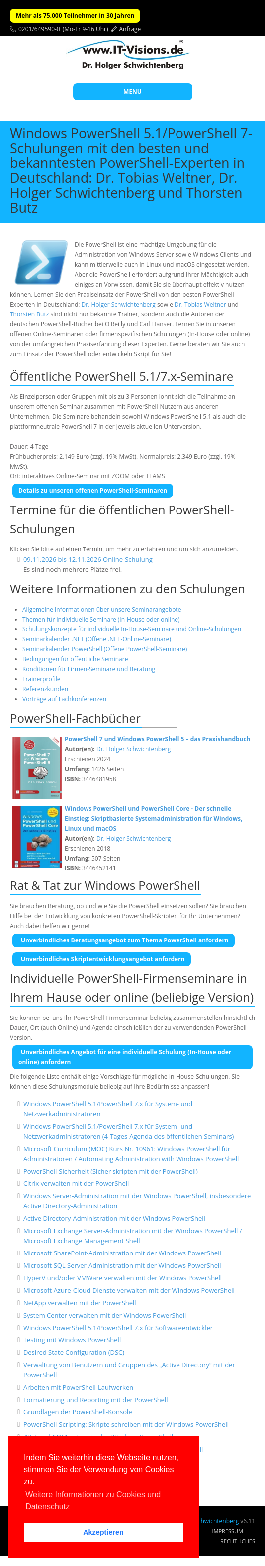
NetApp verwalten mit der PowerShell (79, 1302)
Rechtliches (237, 1541)
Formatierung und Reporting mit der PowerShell (95, 1399)
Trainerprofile (41, 679)
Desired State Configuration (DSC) (73, 1352)
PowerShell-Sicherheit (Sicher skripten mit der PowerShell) (110, 1171)
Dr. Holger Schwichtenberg (119, 304)
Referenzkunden (45, 689)
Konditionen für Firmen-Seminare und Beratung (88, 669)
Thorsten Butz (29, 314)
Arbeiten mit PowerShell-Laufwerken (78, 1387)
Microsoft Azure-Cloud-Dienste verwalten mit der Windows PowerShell (129, 1290)
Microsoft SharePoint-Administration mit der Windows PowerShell (122, 1253)
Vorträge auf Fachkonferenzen (64, 699)
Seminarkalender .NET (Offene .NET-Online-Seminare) (96, 639)
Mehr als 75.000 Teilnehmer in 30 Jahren (75, 15)
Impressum (227, 1531)
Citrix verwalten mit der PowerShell (76, 1183)
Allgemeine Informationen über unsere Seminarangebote (101, 609)
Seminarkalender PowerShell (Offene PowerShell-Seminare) (104, 649)
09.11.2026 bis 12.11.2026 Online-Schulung (88, 559)
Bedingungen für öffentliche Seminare (75, 659)
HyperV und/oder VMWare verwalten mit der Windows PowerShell (122, 1277)
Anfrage (130, 29)
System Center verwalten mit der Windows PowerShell (104, 1315)
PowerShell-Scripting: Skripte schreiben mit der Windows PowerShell (126, 1424)
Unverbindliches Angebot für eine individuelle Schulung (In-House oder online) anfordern (124, 1057)
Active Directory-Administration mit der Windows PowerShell (114, 1218)
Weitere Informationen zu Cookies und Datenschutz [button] (93, 1500)
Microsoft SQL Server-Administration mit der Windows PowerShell (122, 1265)
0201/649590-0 (39, 29)
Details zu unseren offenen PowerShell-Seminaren (92, 490)
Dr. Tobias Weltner (200, 304)
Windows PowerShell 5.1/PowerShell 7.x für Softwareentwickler (118, 1327)
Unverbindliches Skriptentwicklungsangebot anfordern (103, 959)
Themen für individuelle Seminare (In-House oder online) (101, 619)
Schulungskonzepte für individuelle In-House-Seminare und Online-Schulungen (131, 629)
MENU (132, 91)
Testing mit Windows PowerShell (72, 1339)
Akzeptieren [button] (103, 1532)
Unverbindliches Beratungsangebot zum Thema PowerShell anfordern (125, 940)
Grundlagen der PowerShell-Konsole (77, 1412)
